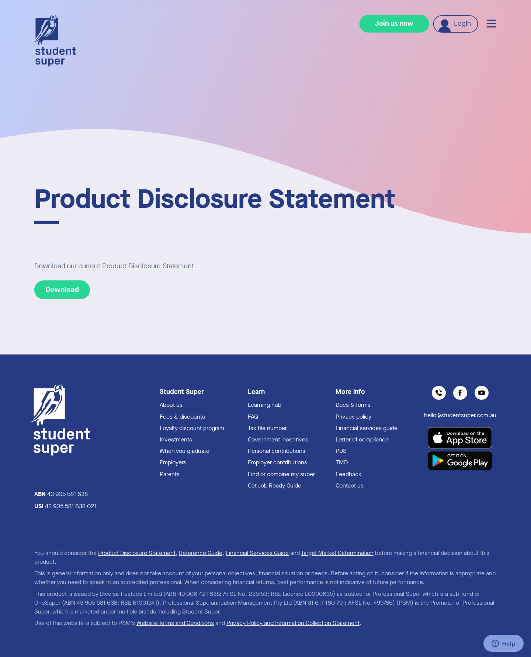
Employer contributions (277, 462)
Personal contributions (276, 451)
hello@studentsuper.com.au (460, 415)
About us (171, 405)
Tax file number (267, 428)
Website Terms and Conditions (175, 623)
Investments (176, 439)
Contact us (350, 485)
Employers (173, 462)
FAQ (253, 416)
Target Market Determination (337, 553)
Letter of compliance (362, 439)
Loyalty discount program (192, 428)
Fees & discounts (182, 416)
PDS (341, 451)
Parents (170, 474)
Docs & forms (353, 405)
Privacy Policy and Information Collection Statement (293, 623)
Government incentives (278, 439)
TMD (342, 462)
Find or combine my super (281, 474)
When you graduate (184, 451)
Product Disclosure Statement (137, 553)
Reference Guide (200, 553)
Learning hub (264, 405)
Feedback (348, 474)
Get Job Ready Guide (274, 485)
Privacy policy (353, 416)
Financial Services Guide (257, 553)
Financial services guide (367, 428)
